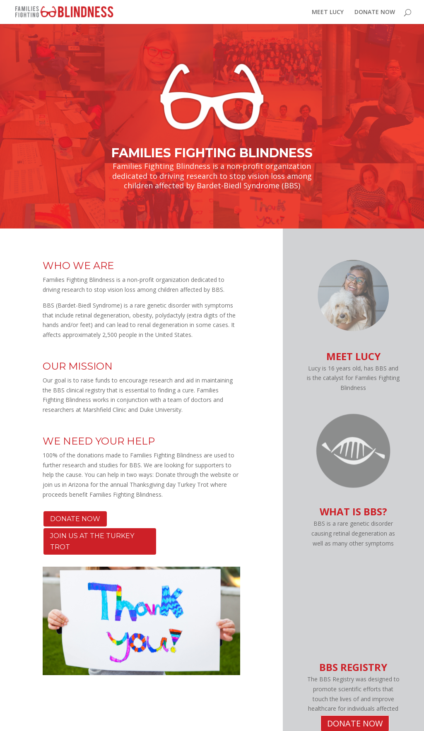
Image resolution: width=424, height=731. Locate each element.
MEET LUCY (328, 12)
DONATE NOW (374, 12)
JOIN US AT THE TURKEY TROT (92, 541)
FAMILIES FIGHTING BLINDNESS (212, 153)
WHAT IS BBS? (353, 511)
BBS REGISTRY (353, 667)
